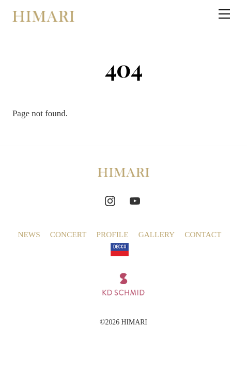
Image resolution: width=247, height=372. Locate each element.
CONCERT (68, 234)
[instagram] (110, 199)
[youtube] (135, 199)
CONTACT (202, 234)
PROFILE (112, 234)
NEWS (29, 234)
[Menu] (224, 14)
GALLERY (156, 234)
